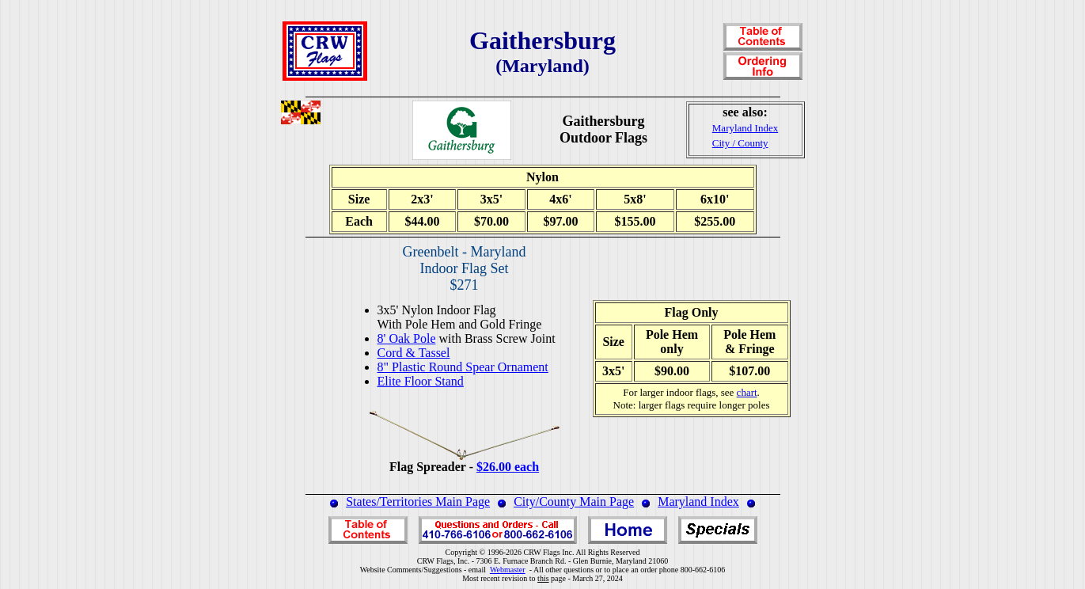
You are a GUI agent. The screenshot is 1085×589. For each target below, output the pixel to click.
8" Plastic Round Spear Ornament (462, 367)
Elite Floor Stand (420, 381)
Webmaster (507, 569)
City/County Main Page (574, 501)
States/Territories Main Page (418, 501)
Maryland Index (698, 501)
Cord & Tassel (413, 352)
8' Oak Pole (406, 338)
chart (747, 392)
